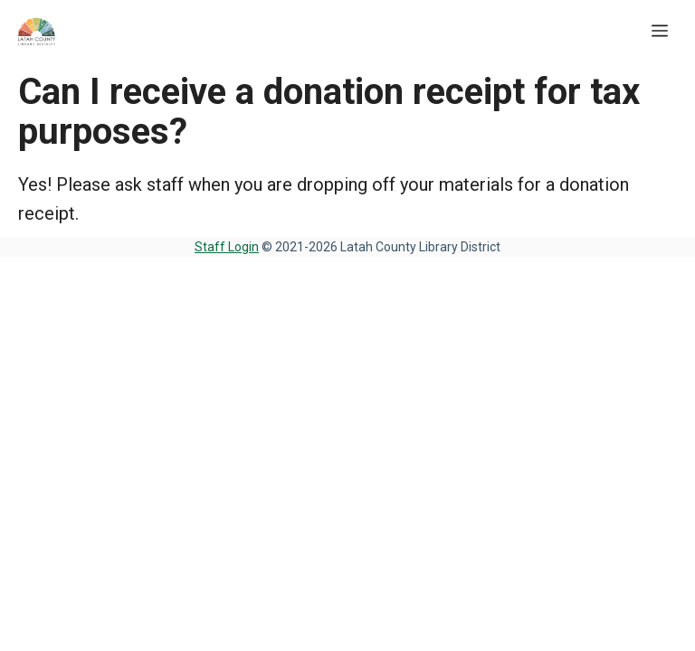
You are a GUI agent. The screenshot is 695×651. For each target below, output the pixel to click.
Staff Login (227, 247)
